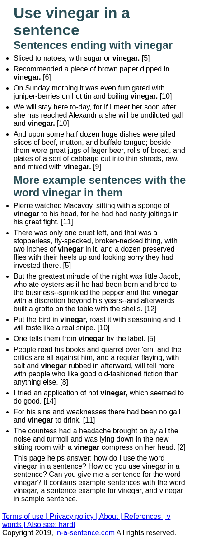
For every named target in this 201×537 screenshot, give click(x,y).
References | (145, 516)
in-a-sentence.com (85, 533)
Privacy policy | (74, 516)
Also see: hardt (51, 524)
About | (111, 516)
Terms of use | (26, 516)
